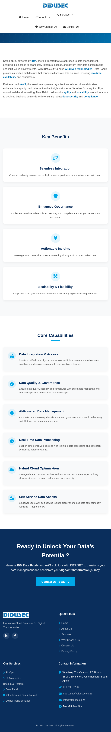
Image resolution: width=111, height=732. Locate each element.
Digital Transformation (17, 700)
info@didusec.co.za (74, 700)
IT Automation (12, 678)
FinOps (8, 672)
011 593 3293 (71, 687)
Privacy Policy (68, 651)
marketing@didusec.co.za (77, 693)
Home (24, 17)
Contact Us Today (55, 581)
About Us (42, 17)
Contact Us (71, 27)
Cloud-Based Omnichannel (20, 695)
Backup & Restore (13, 684)
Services (65, 14)
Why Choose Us (46, 27)
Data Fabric (11, 689)
